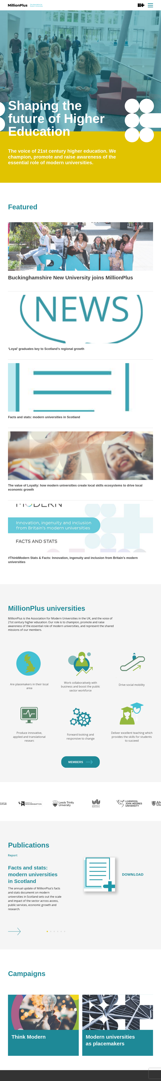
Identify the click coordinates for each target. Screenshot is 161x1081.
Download (132, 896)
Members (80, 783)
